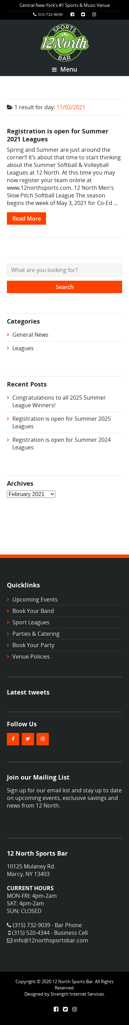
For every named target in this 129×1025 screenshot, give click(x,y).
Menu (64, 69)
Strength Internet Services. (78, 994)
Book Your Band (33, 611)
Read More (26, 218)
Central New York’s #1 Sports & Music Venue (65, 5)
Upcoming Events (35, 599)
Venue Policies (31, 656)
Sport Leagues (31, 622)
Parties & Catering (36, 633)
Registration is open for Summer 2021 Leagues (57, 135)
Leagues (23, 348)
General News (30, 334)
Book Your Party (33, 645)
